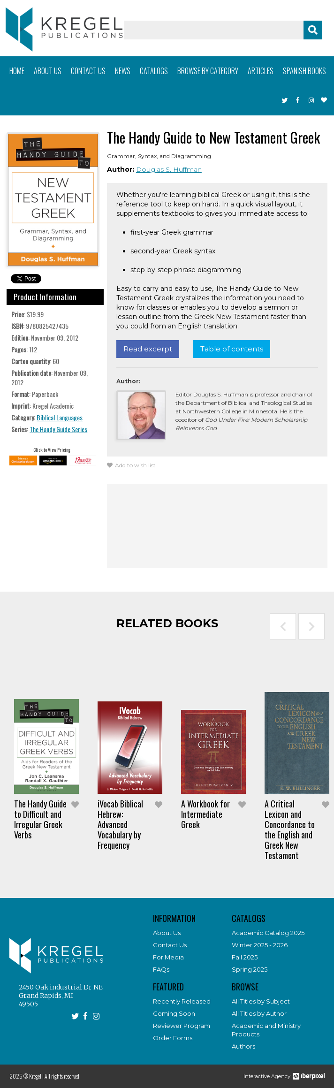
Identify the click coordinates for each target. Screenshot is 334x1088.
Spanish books (304, 70)
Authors (243, 1046)
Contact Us (170, 945)
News (122, 70)
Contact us (88, 70)
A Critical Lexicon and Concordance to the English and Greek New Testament (290, 829)
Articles (260, 70)
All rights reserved (62, 1076)
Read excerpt (147, 348)
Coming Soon (174, 1013)
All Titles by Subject (261, 1001)
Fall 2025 (245, 957)
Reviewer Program (181, 1025)
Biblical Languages (60, 417)
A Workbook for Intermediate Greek (205, 814)
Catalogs (154, 70)
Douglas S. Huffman (169, 169)
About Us (167, 932)
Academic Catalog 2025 (268, 932)
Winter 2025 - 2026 (260, 945)
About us (47, 70)
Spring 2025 (249, 969)
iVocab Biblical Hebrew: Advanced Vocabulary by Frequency (120, 824)
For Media (168, 957)
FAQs (161, 969)
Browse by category (207, 70)
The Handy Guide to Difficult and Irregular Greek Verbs (40, 819)
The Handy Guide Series (58, 429)
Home (16, 70)
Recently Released (182, 1001)
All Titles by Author (259, 1013)
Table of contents (231, 348)
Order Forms (172, 1038)
